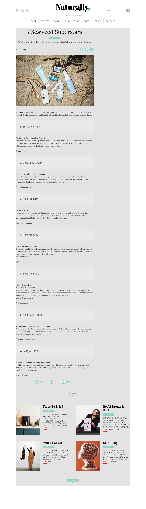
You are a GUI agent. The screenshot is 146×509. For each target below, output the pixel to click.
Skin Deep (110, 443)
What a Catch (52, 443)
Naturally (22, 49)
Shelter (45, 21)
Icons (76, 21)
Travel (56, 21)
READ (45, 430)
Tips (67, 21)
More (73, 480)
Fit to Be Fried (53, 406)
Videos (86, 21)
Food (34, 21)
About (98, 21)
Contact (110, 21)
